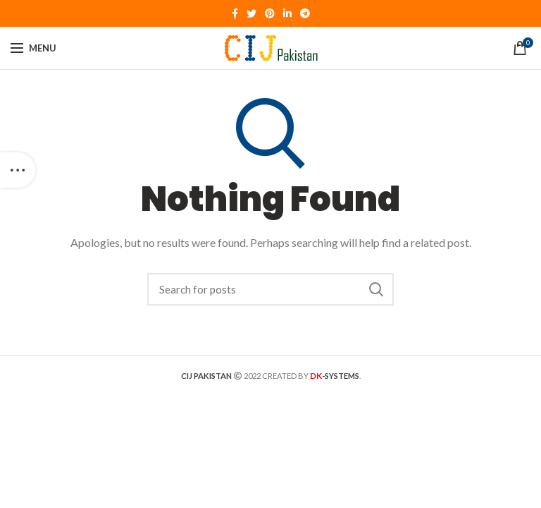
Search (376, 289)
